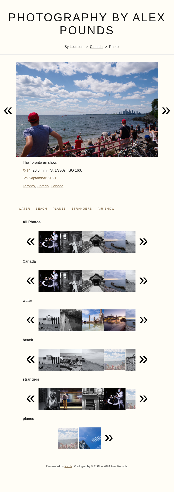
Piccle (68, 466)
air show (106, 208)
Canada (96, 47)
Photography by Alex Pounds (87, 24)
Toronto (29, 186)
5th (25, 178)
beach (41, 208)
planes (59, 208)
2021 (52, 178)
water (24, 208)
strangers (81, 208)
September (37, 178)
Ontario (42, 186)
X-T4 (27, 170)
